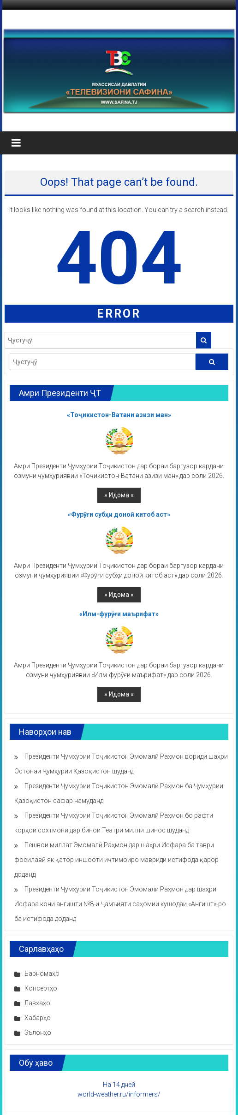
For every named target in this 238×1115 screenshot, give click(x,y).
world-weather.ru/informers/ (119, 1094)
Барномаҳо (42, 973)
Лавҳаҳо (37, 1003)
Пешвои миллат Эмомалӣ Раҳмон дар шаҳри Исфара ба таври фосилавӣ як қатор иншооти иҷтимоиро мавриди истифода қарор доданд (116, 859)
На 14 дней (119, 1084)
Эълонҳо (37, 1032)
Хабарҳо (37, 1017)
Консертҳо (40, 988)
